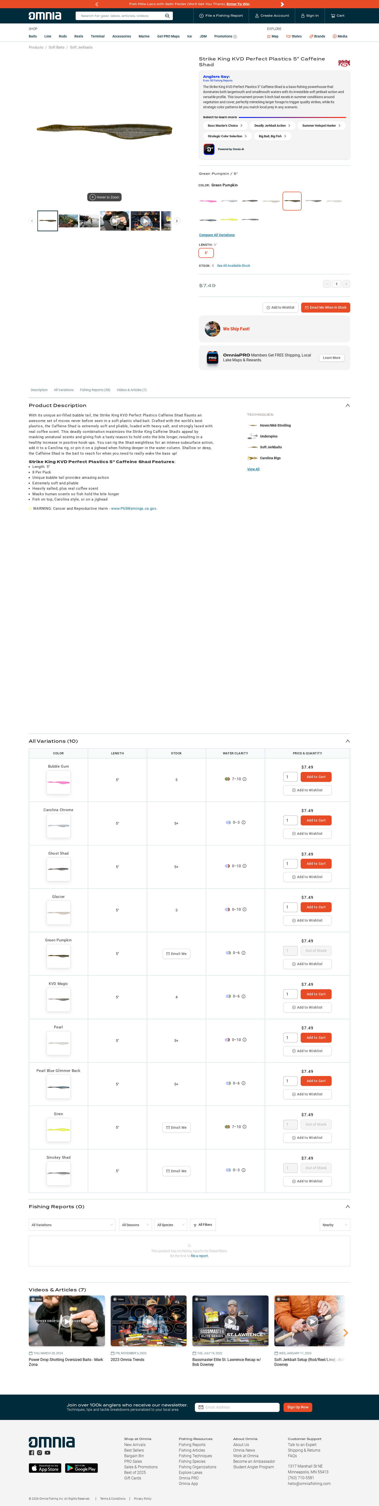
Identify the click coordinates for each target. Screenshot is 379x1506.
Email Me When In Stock (325, 307)
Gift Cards (132, 1478)
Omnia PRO (189, 1478)
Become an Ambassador (254, 1461)
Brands (317, 36)
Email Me (176, 954)
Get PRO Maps (168, 36)
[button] (189, 405)
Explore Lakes (190, 1472)
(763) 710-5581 (301, 1478)
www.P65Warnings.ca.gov (133, 508)
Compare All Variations (217, 235)
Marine (144, 36)
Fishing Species (192, 1461)
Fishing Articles (192, 1450)
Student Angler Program (253, 1467)
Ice (189, 36)
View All (253, 469)
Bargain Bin (134, 1456)
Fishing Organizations (197, 1467)
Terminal (98, 36)
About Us (241, 1444)
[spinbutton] (291, 776)
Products (36, 47)
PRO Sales (133, 1461)
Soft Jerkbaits (81, 47)
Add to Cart (316, 777)
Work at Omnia (246, 1456)
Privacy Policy (143, 1498)
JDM (203, 36)
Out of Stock (316, 951)
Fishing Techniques (195, 1456)
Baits (33, 36)
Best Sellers (134, 1450)
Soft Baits (57, 47)
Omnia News (244, 1450)
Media (340, 36)
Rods (63, 36)
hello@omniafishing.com (309, 1483)
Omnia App (188, 1483)
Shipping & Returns (304, 1450)
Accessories (121, 36)
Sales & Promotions (141, 1467)
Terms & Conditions (112, 1498)
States (294, 36)
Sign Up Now (297, 1407)
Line (47, 36)
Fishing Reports (192, 1444)
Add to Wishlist (280, 307)
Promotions (225, 36)
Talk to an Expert (302, 1444)
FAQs (292, 1456)
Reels (78, 36)
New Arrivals (135, 1444)
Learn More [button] (332, 358)
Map (272, 36)
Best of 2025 (135, 1472)
